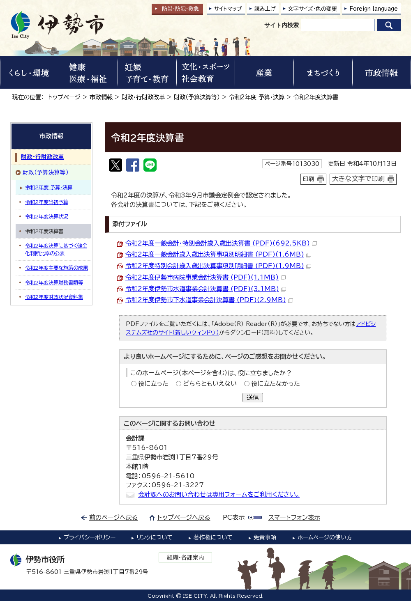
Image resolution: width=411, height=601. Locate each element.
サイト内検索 (281, 25)
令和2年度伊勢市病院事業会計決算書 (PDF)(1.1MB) (205, 277)
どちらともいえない (210, 384)
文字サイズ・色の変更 (312, 8)
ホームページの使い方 (325, 537)
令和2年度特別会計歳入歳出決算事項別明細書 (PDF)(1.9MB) (218, 266)
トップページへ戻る (183, 517)
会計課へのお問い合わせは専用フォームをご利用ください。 (219, 494)
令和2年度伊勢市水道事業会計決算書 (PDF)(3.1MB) (205, 289)
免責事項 (265, 537)
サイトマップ (228, 8)
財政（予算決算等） (197, 97)
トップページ (64, 97)
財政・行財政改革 (143, 97)
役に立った (153, 384)
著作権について (213, 537)
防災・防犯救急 (180, 8)
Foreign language (373, 8)
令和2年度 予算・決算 (256, 97)
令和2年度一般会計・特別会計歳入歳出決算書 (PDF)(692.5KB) (221, 243)
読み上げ (265, 8)
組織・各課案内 (185, 557)
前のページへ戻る (113, 517)
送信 (253, 398)
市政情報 (101, 97)
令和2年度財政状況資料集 (54, 296)
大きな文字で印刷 (358, 178)
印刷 (308, 179)
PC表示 (234, 517)
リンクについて (154, 537)
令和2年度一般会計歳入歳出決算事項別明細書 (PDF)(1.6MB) (218, 254)
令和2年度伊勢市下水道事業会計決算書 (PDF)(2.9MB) (209, 300)
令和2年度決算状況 (46, 216)
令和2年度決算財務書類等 (54, 282)
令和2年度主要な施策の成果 (56, 267)
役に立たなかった (275, 384)
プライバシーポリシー (89, 537)
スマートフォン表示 (294, 517)
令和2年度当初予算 (46, 202)
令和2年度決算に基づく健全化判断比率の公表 (56, 249)
